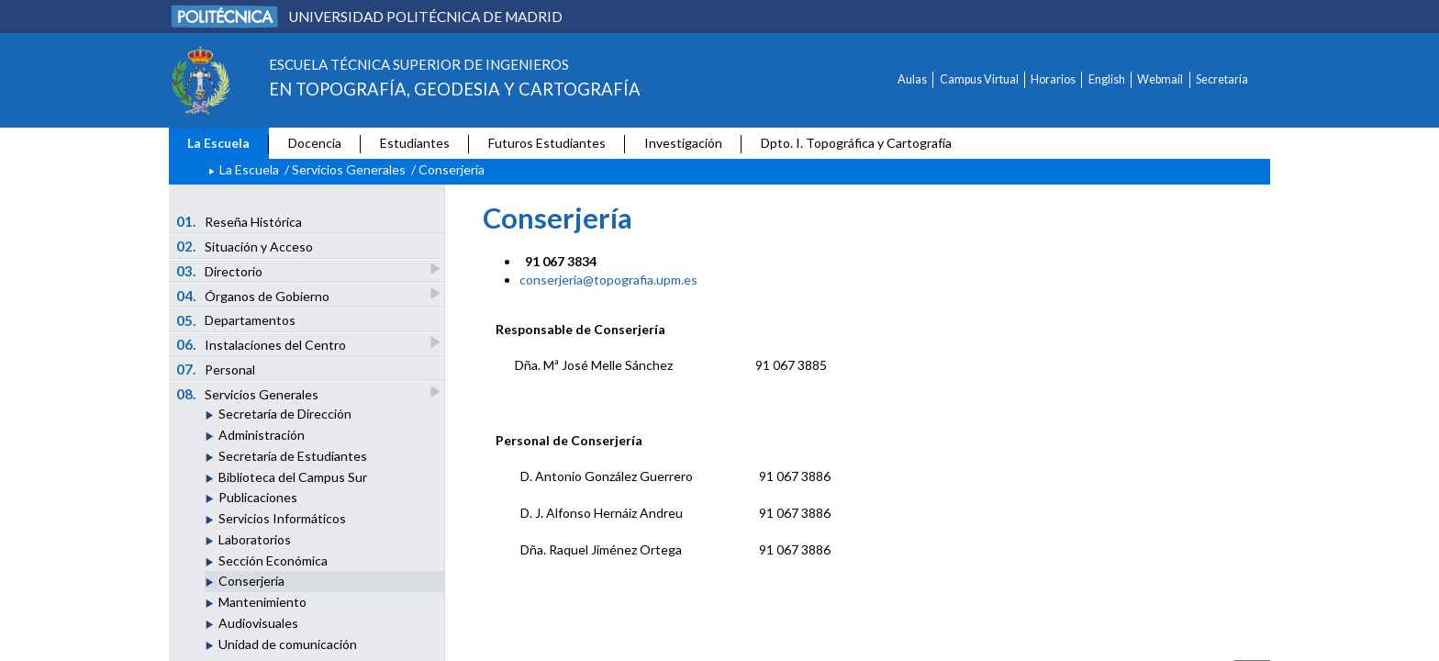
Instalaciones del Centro (262, 344)
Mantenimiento (262, 602)
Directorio (220, 270)
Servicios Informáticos (282, 518)
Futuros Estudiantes (547, 143)
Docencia (314, 143)
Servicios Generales (349, 169)
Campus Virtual (979, 79)
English (1106, 79)
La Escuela (218, 143)
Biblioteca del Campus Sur (292, 477)
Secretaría (1222, 79)
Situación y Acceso (245, 246)
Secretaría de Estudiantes (292, 456)
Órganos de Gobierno (254, 295)
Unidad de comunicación (287, 644)
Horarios (1053, 79)
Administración (261, 435)
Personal (216, 369)
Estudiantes (415, 143)
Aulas (912, 79)
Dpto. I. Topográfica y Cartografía (856, 143)
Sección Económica (273, 560)
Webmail (1160, 79)
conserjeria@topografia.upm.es (608, 279)
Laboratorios (254, 539)
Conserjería (251, 580)
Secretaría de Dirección (284, 413)
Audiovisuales (258, 623)
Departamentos (236, 320)
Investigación (683, 143)
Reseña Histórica (239, 221)
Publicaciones (257, 497)
